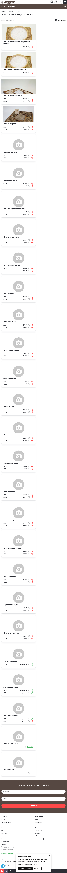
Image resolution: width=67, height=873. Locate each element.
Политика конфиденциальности (44, 839)
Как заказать (39, 830)
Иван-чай (4, 833)
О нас (36, 819)
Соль (2, 830)
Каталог (11, 11)
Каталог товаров (8, 7)
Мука (3, 828)
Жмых (3, 825)
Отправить (33, 806)
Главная (3, 11)
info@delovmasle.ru (7, 849)
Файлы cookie (39, 836)
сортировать (62, 20)
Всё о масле (38, 822)
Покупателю (38, 825)
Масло (3, 819)
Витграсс (4, 839)
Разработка (8, 865)
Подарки (4, 836)
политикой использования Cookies (27, 861)
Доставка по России (7, 853)
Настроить (37, 868)
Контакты (37, 833)
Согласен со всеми (25, 868)
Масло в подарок (40, 828)
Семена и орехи (6, 822)
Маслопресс (5, 841)
